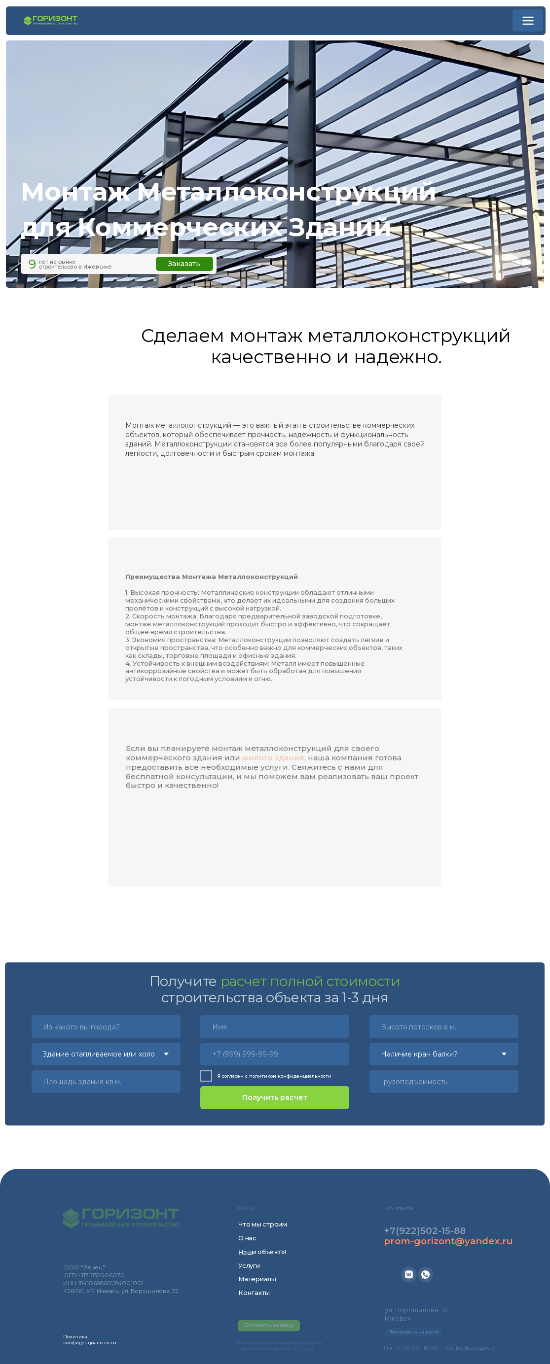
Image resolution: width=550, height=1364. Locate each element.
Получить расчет (274, 1097)
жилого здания (273, 762)
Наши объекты (262, 1252)
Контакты (254, 1292)
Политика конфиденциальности (89, 1339)
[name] (274, 1026)
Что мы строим (262, 1224)
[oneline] (443, 1026)
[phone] (274, 1054)
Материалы (257, 1279)
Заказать (184, 264)
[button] (528, 21)
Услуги (249, 1265)
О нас (247, 1238)
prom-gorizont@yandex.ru (448, 1241)
